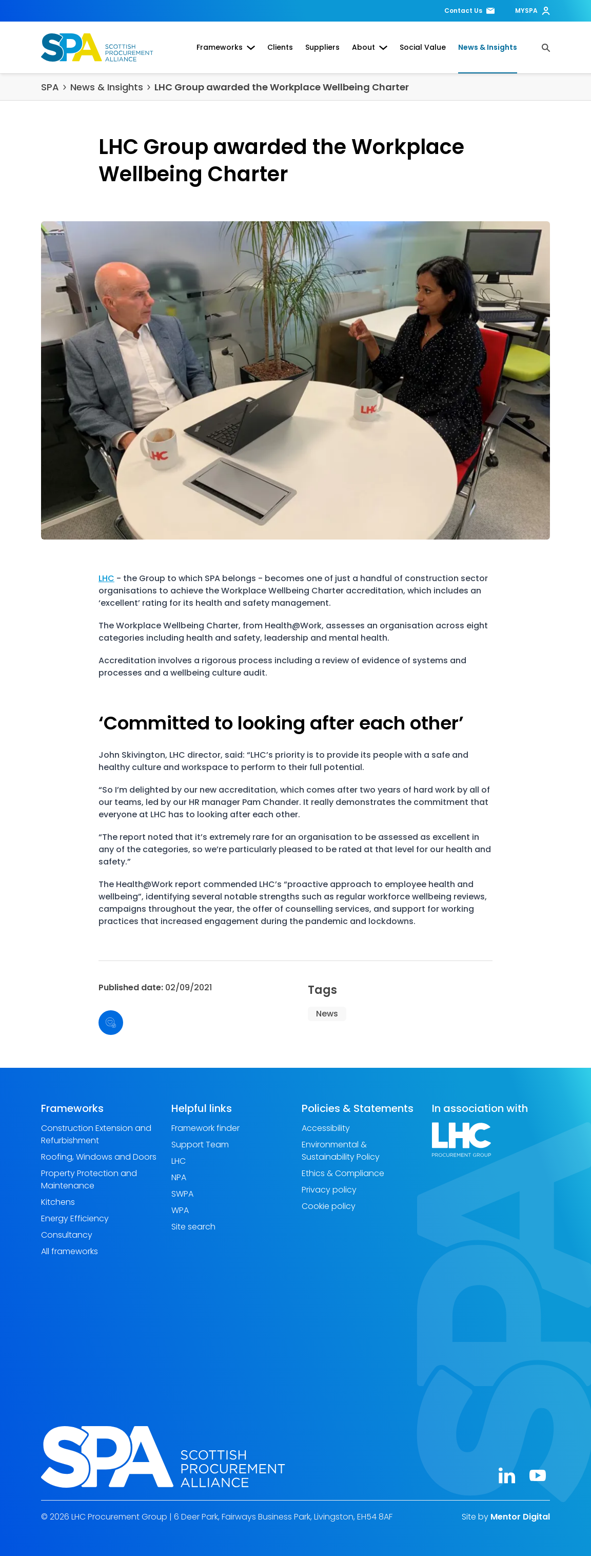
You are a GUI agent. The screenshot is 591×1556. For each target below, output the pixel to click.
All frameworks (69, 1251)
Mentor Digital (520, 1517)
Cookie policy (329, 1206)
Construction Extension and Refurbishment (96, 1134)
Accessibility (326, 1128)
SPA (50, 87)
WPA (180, 1210)
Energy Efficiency (75, 1218)
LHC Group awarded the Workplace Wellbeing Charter (281, 87)
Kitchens (58, 1202)
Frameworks (225, 47)
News (327, 1014)
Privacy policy (329, 1190)
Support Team (200, 1144)
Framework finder (205, 1128)
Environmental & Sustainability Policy (341, 1151)
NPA (178, 1177)
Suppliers (322, 47)
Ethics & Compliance (343, 1173)
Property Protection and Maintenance (89, 1179)
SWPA (182, 1194)
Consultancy (66, 1235)
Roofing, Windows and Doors (98, 1157)
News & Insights (487, 47)
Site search (193, 1227)
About (369, 47)
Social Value (423, 47)
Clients (280, 47)
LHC (106, 578)
